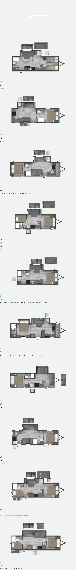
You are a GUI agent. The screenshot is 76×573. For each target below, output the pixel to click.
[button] (38, 62)
